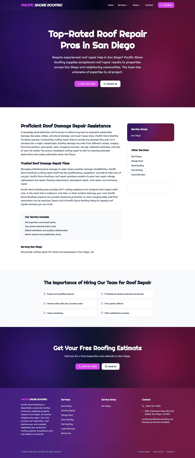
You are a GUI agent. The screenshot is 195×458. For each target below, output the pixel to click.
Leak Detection (138, 174)
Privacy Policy (144, 452)
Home (110, 5)
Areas (137, 5)
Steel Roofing (137, 165)
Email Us (110, 366)
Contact (149, 5)
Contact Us (110, 84)
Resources (66, 433)
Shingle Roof (137, 161)
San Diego (136, 135)
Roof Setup (136, 156)
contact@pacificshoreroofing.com (157, 419)
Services (123, 5)
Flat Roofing (137, 170)
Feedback (170, 452)
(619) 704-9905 (86, 84)
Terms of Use (158, 452)
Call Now (166, 5)
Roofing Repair (68, 410)
